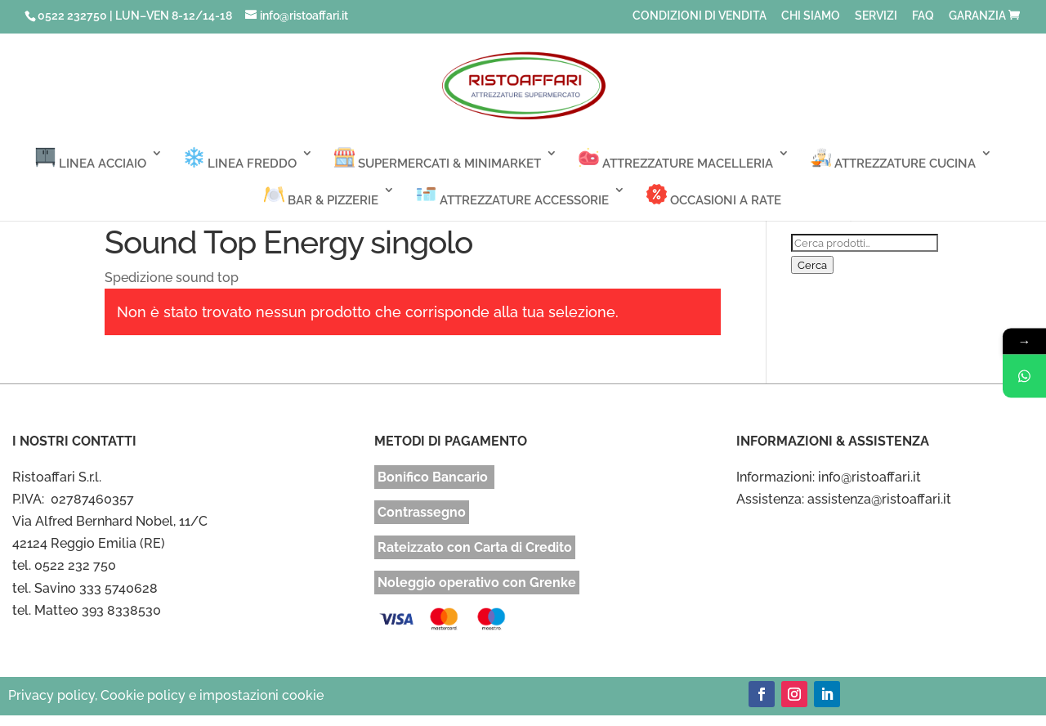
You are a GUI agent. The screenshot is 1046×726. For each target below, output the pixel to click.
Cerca (812, 264)
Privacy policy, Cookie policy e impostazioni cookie (166, 695)
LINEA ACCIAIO (90, 159)
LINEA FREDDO (240, 159)
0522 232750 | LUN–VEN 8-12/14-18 (135, 15)
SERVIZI (876, 16)
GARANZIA (977, 16)
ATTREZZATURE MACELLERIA (676, 159)
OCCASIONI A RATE (713, 196)
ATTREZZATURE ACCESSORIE (512, 196)
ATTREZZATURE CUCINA (893, 159)
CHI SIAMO (810, 16)
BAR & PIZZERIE (321, 196)
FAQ (923, 16)
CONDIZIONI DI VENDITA (700, 16)
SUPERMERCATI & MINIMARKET (437, 159)
